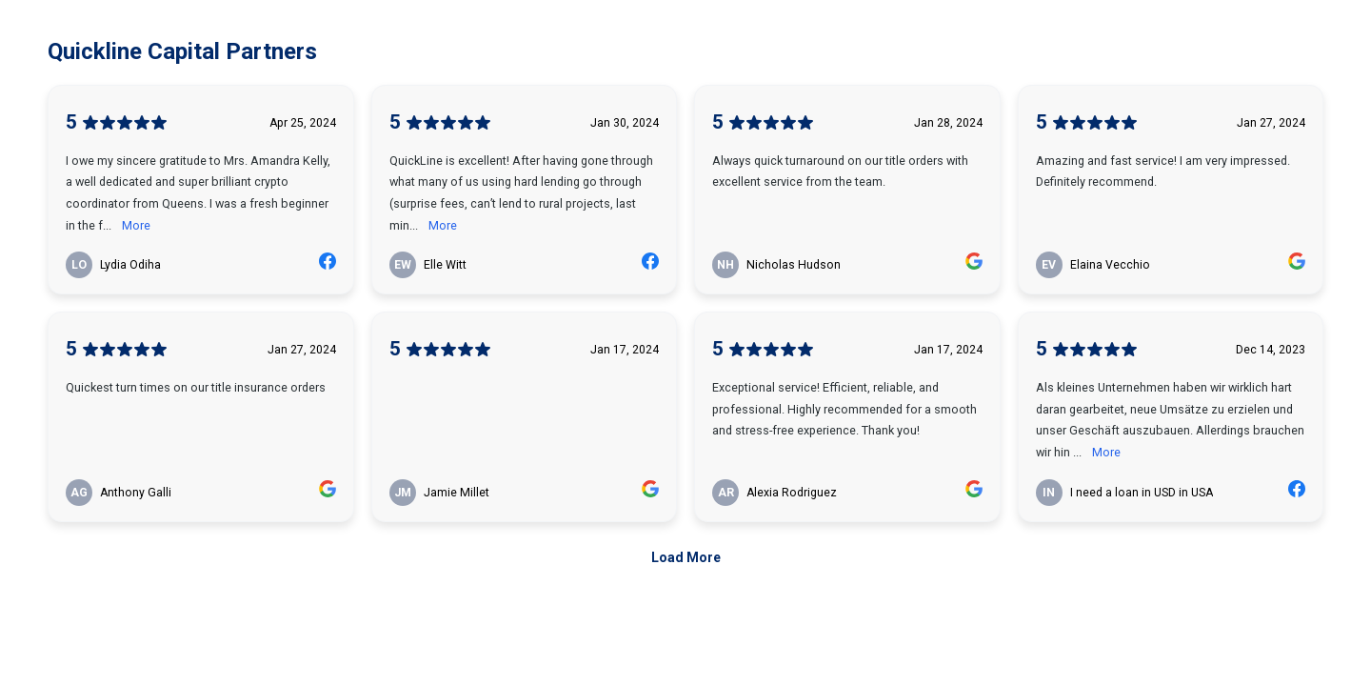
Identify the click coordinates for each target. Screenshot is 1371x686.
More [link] (136, 225)
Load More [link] (686, 557)
